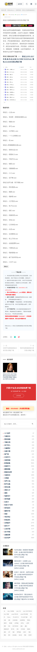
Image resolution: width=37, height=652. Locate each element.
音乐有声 (24, 14)
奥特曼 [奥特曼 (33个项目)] (10, 623)
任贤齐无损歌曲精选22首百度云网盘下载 (10, 349)
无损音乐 (18, 14)
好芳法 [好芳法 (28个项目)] (22, 623)
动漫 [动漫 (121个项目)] (5, 620)
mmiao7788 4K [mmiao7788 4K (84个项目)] (14, 614)
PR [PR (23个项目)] (30, 614)
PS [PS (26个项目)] (4, 617)
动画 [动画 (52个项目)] (9, 620)
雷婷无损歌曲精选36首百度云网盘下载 (27, 349)
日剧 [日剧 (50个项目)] (17, 629)
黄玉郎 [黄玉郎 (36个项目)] (30, 635)
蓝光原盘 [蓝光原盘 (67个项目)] (14, 635)
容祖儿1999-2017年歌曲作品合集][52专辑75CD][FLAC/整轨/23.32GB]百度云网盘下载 (18, 59)
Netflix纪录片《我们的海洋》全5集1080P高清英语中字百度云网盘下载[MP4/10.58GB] (24, 596)
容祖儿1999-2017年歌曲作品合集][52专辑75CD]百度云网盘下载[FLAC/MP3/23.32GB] (10, 376)
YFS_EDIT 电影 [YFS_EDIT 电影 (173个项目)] (24, 617)
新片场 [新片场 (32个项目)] (12, 629)
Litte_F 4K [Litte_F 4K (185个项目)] (18, 611)
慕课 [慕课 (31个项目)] (5, 626)
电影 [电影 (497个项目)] (14, 632)
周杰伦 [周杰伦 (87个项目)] (28, 620)
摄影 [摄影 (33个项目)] (26, 626)
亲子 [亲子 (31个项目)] (31, 617)
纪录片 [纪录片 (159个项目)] (24, 632)
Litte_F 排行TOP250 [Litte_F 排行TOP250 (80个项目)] (27, 611)
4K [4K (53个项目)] (4, 611)
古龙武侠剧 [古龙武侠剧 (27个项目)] (15, 620)
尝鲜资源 (18, 10)
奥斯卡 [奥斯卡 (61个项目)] (5, 623)
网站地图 (25, 646)
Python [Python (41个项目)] (9, 617)
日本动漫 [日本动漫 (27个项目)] (23, 629)
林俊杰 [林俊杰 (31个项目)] (28, 629)
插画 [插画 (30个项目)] (21, 626)
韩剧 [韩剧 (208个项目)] (25, 635)
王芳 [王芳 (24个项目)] (9, 632)
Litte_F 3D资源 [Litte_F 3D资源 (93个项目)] (10, 611)
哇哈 (5, 14)
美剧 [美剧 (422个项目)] (29, 632)
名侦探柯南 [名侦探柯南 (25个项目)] (22, 620)
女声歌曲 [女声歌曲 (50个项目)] (16, 623)
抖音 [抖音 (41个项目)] (9, 626)
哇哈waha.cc (11, 10)
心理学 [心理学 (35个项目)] (27, 623)
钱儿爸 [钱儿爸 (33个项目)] (20, 635)
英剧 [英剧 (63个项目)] (5, 635)
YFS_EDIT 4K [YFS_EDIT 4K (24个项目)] (16, 617)
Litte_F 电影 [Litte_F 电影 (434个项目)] (6, 614)
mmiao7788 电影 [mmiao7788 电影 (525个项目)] (24, 614)
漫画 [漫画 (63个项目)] (5, 632)
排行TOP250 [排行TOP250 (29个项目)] (15, 626)
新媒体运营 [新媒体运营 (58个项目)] (6, 629)
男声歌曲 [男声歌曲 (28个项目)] (19, 632)
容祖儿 (6, 266)
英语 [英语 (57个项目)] (9, 635)
